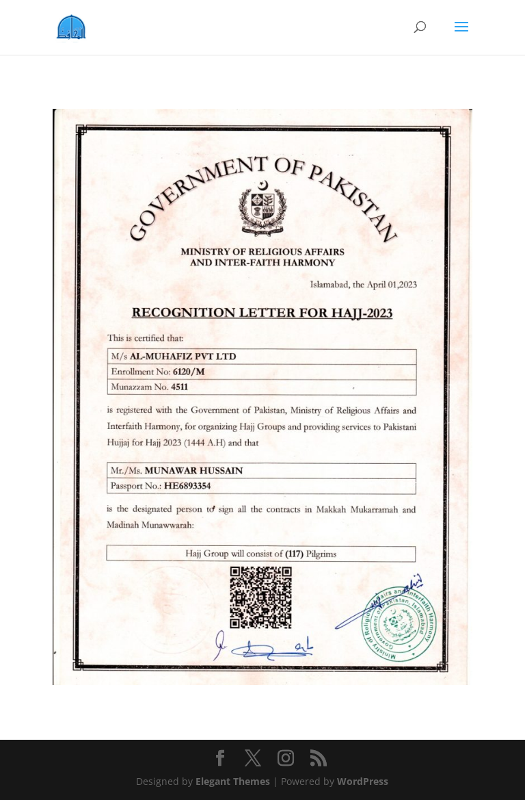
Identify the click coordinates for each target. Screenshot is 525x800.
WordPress (362, 781)
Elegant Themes (233, 781)
